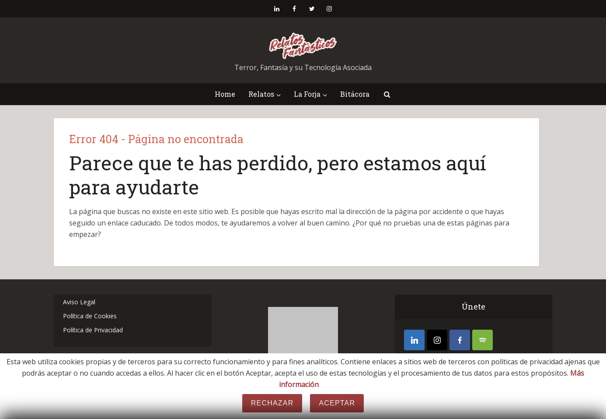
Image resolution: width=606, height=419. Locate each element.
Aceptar (337, 403)
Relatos (261, 94)
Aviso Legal (79, 302)
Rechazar (272, 403)
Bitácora (354, 94)
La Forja (307, 94)
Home (225, 94)
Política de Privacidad (93, 330)
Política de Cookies (90, 316)
